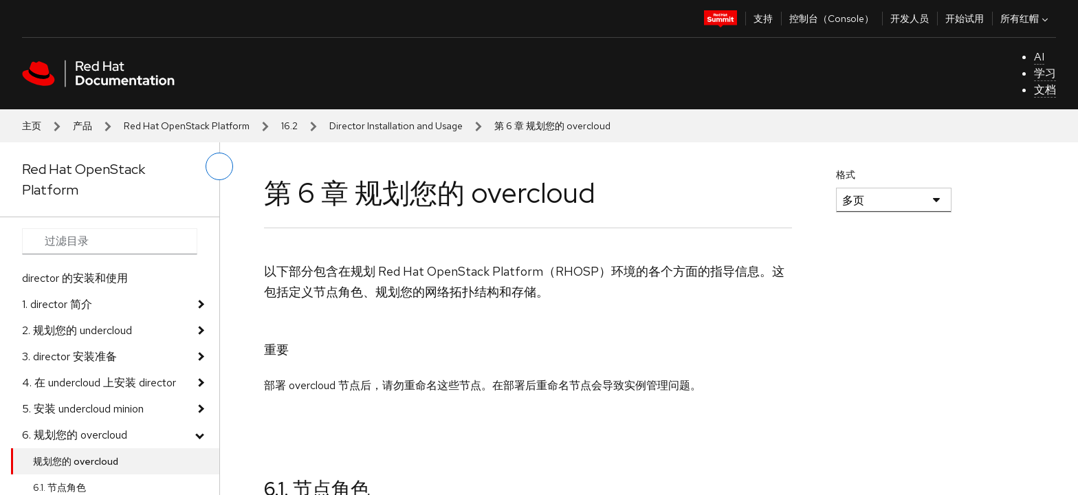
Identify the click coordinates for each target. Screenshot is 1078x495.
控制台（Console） (831, 18)
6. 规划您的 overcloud (74, 435)
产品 (82, 126)
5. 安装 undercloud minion (83, 409)
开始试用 (964, 18)
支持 (763, 18)
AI (1039, 57)
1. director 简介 (57, 304)
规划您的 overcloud (75, 461)
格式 (845, 174)
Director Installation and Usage (396, 126)
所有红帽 (1025, 18)
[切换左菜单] (219, 166)
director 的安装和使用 (75, 278)
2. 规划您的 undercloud (77, 330)
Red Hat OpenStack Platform (187, 126)
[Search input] (109, 241)
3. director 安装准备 (69, 356)
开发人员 (909, 18)
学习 (1045, 73)
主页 (31, 126)
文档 (1045, 89)
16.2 (289, 126)
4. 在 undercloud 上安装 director (99, 382)
